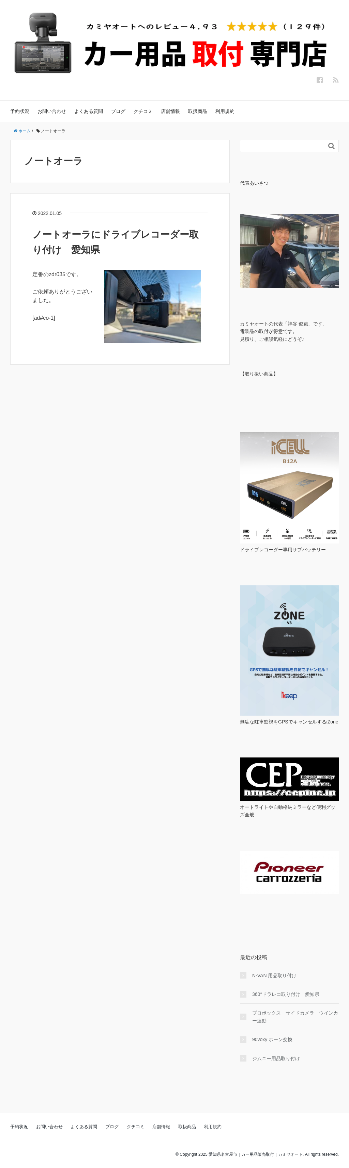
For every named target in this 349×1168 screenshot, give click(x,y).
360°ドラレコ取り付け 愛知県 (285, 994)
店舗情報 (170, 111)
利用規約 (224, 111)
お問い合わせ (51, 111)
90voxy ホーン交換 (272, 1039)
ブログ (118, 111)
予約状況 (19, 111)
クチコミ (143, 111)
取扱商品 (197, 111)
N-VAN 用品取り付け (274, 975)
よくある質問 (88, 111)
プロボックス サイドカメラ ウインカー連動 (295, 1016)
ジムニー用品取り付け (276, 1058)
